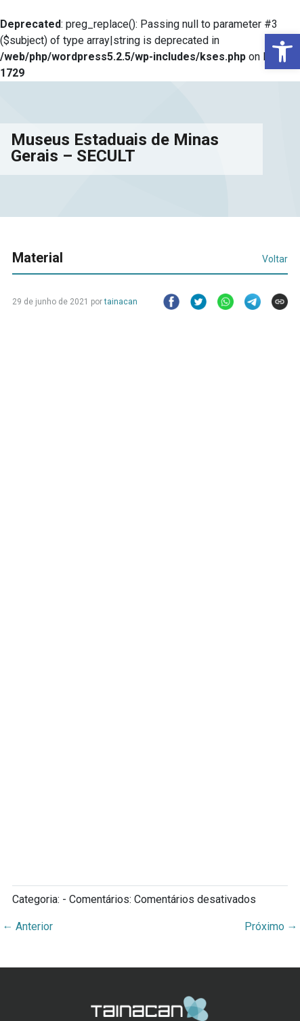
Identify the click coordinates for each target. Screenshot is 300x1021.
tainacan (120, 301)
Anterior (27, 926)
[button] (282, 51)
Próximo (271, 926)
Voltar (275, 259)
